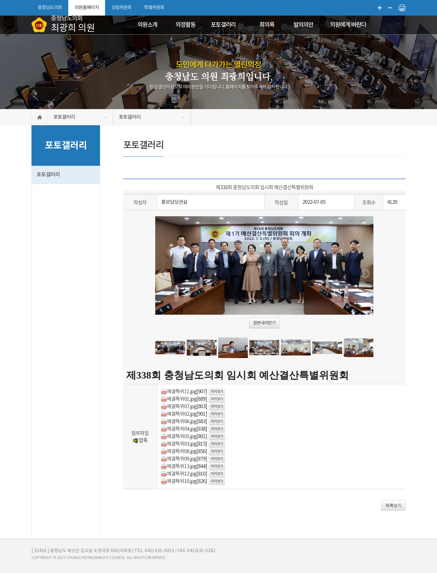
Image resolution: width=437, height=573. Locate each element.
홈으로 (39, 117)
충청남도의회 (50, 7)
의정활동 (185, 24)
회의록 (266, 24)
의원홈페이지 (86, 7)
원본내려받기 (264, 323)
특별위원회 (154, 7)
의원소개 (147, 24)
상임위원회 (121, 7)
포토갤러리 (223, 24)
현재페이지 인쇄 (402, 8)
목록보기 (393, 505)
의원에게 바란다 (348, 24)
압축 (140, 440)
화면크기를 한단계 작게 (390, 8)
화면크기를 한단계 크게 (379, 8)
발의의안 (303, 24)
